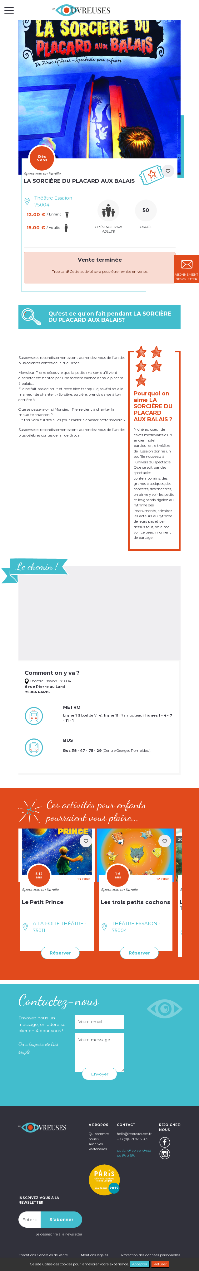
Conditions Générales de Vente (42, 1255)
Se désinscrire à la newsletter (59, 1234)
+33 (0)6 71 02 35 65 (132, 1139)
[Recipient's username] (29, 1219)
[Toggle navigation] (9, 10)
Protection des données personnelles (151, 1255)
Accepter (139, 1264)
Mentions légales (94, 1255)
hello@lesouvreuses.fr (134, 1134)
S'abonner (61, 1219)
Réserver (60, 952)
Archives (95, 1144)
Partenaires (98, 1149)
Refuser (160, 1264)
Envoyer (99, 1073)
